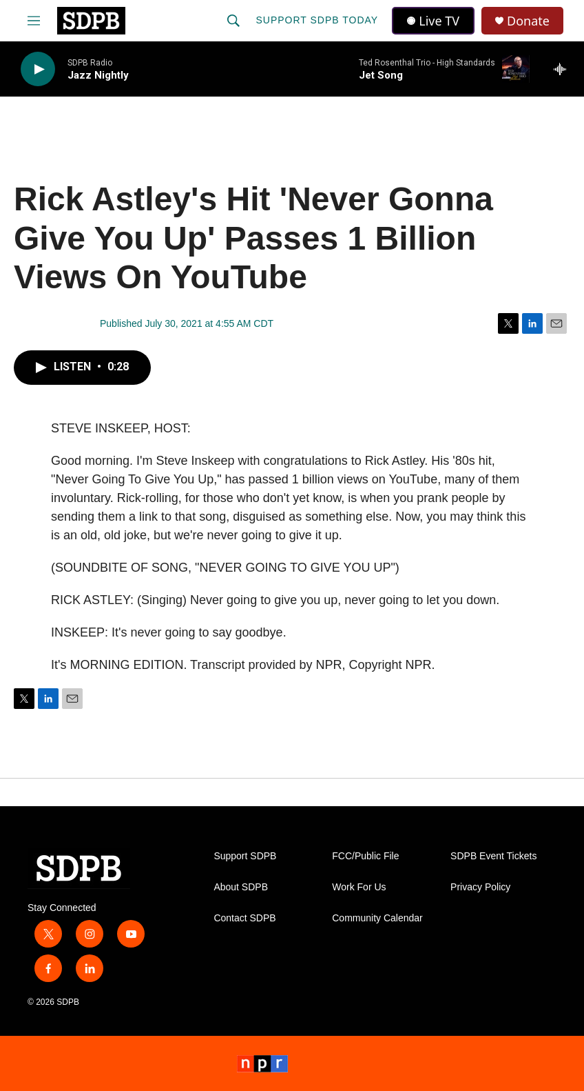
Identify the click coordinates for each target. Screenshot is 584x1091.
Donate (528, 21)
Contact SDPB (244, 918)
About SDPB (240, 887)
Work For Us (359, 887)
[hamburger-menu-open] (34, 20)
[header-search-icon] (233, 20)
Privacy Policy (480, 887)
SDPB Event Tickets (493, 856)
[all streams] (563, 69)
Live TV (433, 20)
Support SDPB (244, 856)
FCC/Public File (365, 856)
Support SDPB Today (316, 20)
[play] (38, 69)
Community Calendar (377, 918)
